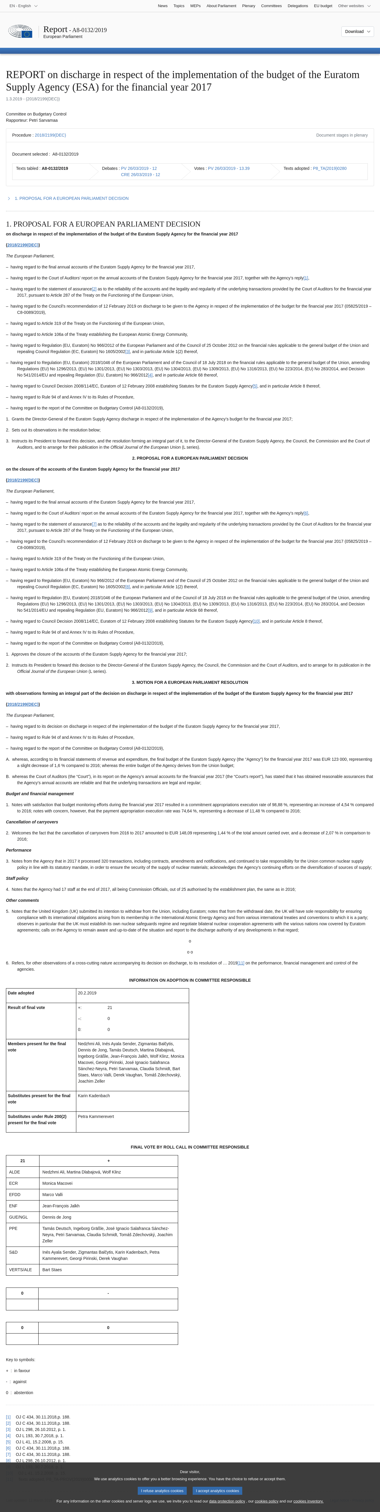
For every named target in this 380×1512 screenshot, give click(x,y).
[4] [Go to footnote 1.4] (150, 375)
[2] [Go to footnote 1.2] (94, 289)
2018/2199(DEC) (50, 135)
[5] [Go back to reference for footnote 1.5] (8, 1442)
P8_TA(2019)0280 (329, 168)
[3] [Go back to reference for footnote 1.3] (8, 1429)
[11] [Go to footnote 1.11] (241, 963)
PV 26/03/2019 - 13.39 (229, 168)
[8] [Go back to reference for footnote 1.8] (8, 1460)
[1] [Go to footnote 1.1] (305, 278)
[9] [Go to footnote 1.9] (150, 610)
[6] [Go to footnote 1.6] (305, 513)
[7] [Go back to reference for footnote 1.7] (8, 1454)
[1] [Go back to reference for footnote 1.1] (8, 1417)
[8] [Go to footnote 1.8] (127, 586)
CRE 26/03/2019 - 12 (140, 174)
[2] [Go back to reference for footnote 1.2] (8, 1423)
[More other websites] (354, 6)
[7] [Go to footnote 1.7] (94, 524)
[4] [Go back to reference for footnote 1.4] (8, 1435)
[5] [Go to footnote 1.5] (255, 386)
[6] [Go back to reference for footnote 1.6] (8, 1448)
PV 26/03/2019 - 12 (139, 168)
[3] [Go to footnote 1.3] (127, 351)
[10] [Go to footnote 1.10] (256, 621)
